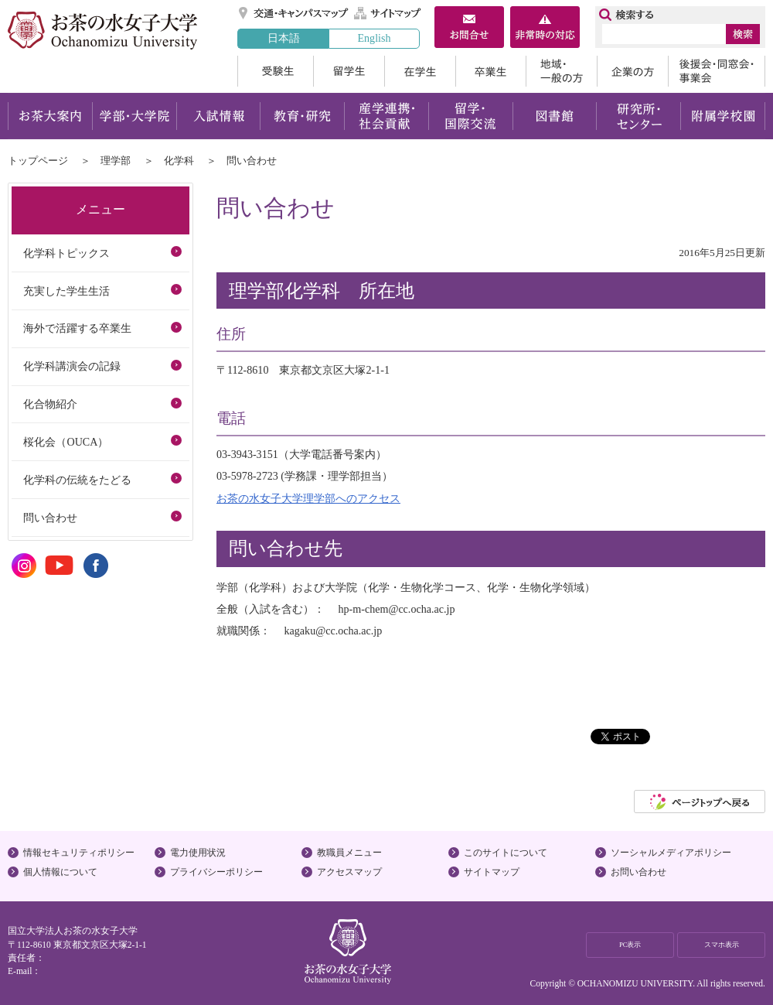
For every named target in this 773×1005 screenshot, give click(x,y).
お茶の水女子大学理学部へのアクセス (308, 498)
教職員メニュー (349, 852)
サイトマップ (388, 13)
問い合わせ (50, 517)
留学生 (348, 71)
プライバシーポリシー (216, 872)
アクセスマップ (349, 872)
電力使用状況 (198, 852)
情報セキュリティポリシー (79, 852)
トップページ (38, 160)
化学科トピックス (66, 253)
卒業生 (490, 71)
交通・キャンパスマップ (294, 13)
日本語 (283, 38)
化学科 (179, 160)
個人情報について (60, 872)
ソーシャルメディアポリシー (671, 852)
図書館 (554, 116)
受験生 (275, 71)
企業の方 (632, 71)
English (373, 38)
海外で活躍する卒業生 (77, 328)
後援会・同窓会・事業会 (716, 71)
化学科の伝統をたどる (77, 479)
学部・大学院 (134, 116)
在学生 (419, 71)
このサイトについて (505, 852)
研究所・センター (639, 116)
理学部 (115, 160)
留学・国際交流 (470, 116)
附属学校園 (723, 116)
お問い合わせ (638, 872)
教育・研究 (302, 116)
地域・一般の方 (561, 71)
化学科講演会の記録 (72, 366)
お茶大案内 (50, 116)
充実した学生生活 (66, 291)
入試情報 (218, 116)
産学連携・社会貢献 (386, 116)
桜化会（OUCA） (65, 442)
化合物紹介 (50, 404)
